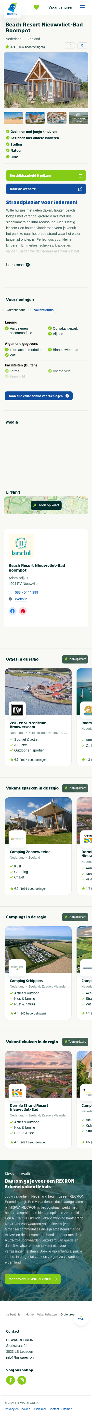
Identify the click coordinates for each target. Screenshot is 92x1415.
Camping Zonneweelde (30, 852)
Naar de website (46, 189)
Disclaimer (39, 1409)
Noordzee (55, 733)
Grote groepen (69, 1314)
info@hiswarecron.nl (21, 1357)
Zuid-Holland (37, 733)
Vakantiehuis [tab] (43, 310)
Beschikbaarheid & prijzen (46, 176)
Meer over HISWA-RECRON (33, 1279)
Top (81, 1318)
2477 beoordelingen (34, 1142)
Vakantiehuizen (68, 7)
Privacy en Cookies (17, 1409)
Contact (54, 1409)
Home (30, 1314)
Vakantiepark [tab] (15, 310)
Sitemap (66, 1409)
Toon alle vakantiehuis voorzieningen (39, 396)
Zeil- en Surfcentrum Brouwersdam (28, 725)
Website (21, 599)
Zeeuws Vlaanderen (56, 986)
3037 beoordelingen (31, 47)
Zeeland (34, 857)
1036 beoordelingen (34, 888)
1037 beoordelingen (34, 760)
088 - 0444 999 (26, 592)
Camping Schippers (26, 980)
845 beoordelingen (33, 1013)
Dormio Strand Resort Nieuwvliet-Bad (29, 1107)
